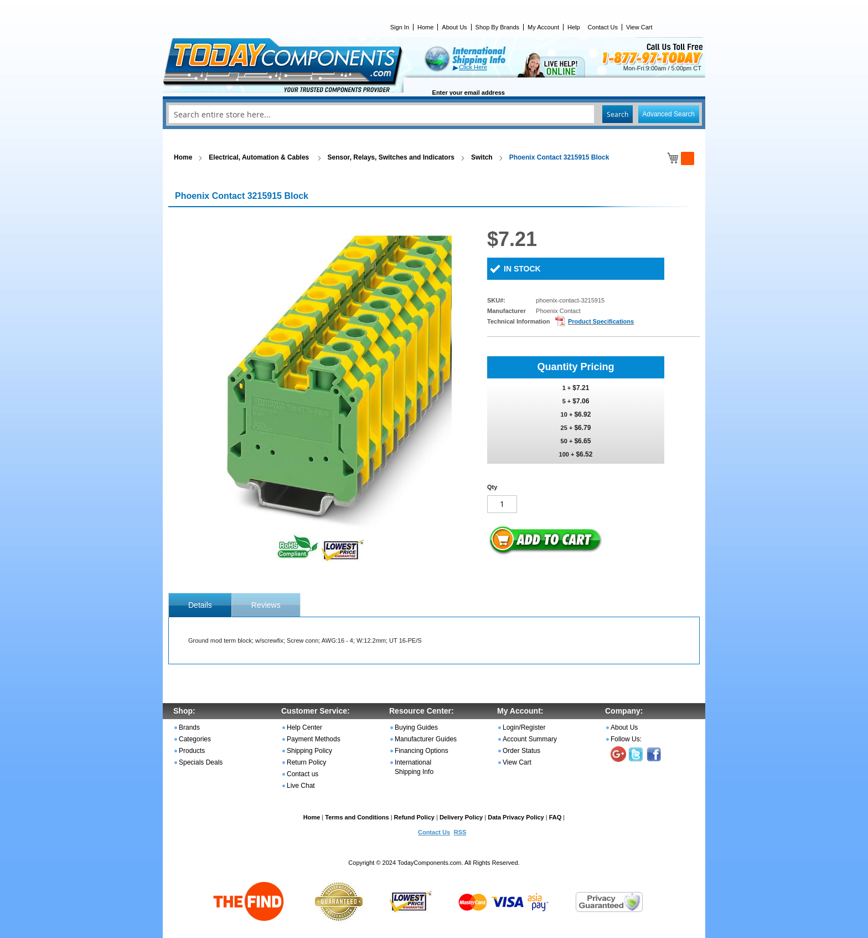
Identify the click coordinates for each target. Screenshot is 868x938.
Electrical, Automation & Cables (260, 157)
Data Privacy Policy (516, 817)
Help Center (304, 727)
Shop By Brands (498, 27)
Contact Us (603, 27)
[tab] (200, 605)
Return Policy (306, 762)
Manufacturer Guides (426, 739)
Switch (482, 157)
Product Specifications (601, 321)
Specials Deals (201, 762)
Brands (189, 727)
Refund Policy (414, 817)
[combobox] (434, 114)
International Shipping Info (414, 767)
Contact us (302, 774)
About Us (454, 27)
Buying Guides (416, 727)
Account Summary (530, 739)
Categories (195, 739)
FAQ (555, 817)
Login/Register (524, 727)
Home (425, 27)
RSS (460, 832)
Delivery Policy (461, 817)
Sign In (399, 27)
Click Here (473, 67)
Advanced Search (668, 114)
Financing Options (421, 751)
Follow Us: (626, 739)
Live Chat (301, 786)
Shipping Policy (309, 751)
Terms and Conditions (357, 817)
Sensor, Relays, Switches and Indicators (391, 157)
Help (573, 27)
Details (200, 605)
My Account (543, 27)
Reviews (266, 605)
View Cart (639, 27)
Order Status (521, 751)
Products (192, 751)
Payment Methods (313, 739)
